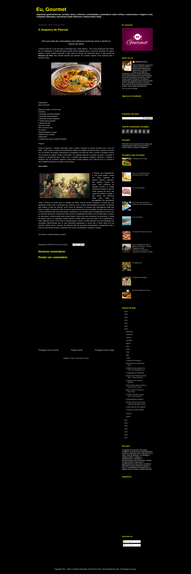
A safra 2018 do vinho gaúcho (136, 407)
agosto (128, 343)
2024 (126, 311)
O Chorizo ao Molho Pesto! (135, 410)
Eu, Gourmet (51, 9)
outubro (129, 337)
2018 (126, 329)
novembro (129, 334)
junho (128, 349)
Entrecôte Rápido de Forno (141, 290)
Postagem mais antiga (104, 350)
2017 (126, 420)
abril (127, 355)
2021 (126, 320)
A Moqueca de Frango (139, 159)
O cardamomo (137, 263)
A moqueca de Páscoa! (133, 360)
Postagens (127, 542)
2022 (126, 317)
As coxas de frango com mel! (142, 232)
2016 (126, 423)
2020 (126, 323)
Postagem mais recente (48, 350)
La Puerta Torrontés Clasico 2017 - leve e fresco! (135, 395)
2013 (126, 432)
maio (128, 352)
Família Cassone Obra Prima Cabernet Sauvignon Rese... (136, 403)
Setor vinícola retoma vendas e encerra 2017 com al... (136, 386)
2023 (126, 314)
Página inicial (76, 350)
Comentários (128, 545)
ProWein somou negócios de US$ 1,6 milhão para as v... (136, 369)
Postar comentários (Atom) (79, 358)
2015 (126, 426)
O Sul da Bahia (137, 217)
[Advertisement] (76, 329)
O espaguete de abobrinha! (135, 373)
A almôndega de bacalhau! (134, 399)
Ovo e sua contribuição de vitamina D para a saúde (141, 174)
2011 (126, 438)
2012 (126, 435)
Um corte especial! (138, 188)
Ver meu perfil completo (130, 88)
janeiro (128, 416)
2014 (126, 429)
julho (128, 346)
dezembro (129, 332)
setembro (129, 340)
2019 (126, 326)
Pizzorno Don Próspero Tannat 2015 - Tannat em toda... (136, 376)
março (128, 358)
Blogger (133, 569)
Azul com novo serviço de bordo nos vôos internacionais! (142, 203)
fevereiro (129, 413)
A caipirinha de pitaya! (139, 277)
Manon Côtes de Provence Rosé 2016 (134, 390)
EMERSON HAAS (141, 62)
